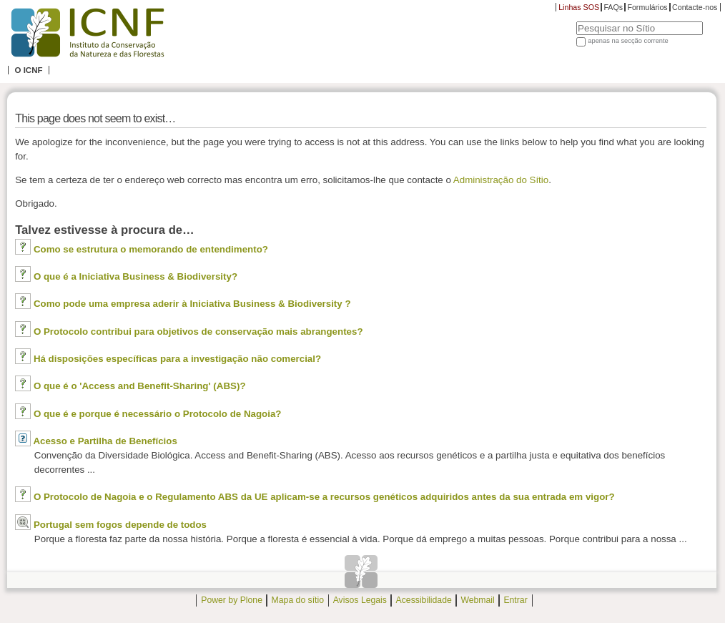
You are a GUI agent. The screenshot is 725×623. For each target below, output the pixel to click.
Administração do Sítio (500, 180)
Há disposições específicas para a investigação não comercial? (177, 358)
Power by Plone (231, 600)
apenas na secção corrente (628, 40)
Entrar (515, 600)
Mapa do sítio (298, 600)
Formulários (647, 7)
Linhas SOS (578, 7)
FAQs (613, 7)
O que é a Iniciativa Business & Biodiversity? (135, 276)
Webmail (477, 600)
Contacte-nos (694, 7)
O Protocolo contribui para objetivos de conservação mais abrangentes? (198, 331)
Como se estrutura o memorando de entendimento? (151, 249)
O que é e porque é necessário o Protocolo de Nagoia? (158, 413)
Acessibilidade (424, 600)
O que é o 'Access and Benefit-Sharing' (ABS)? (140, 386)
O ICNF (28, 70)
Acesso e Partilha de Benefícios (105, 441)
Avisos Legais (360, 600)
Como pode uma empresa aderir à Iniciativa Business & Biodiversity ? (192, 303)
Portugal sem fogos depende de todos (120, 524)
